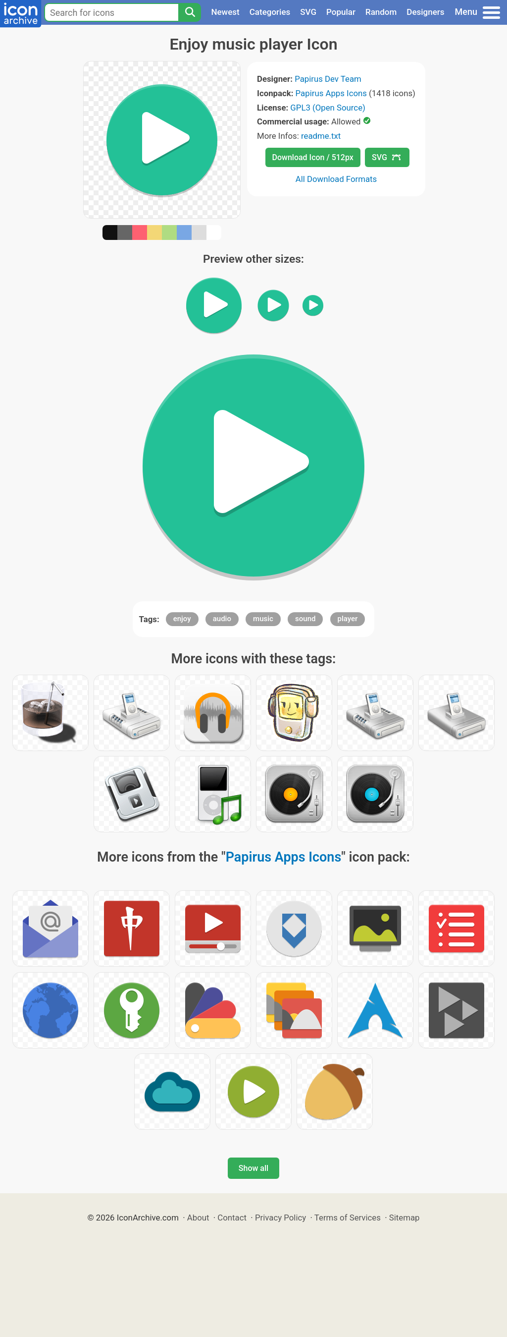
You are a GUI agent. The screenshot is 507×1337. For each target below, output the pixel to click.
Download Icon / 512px (313, 157)
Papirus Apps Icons (331, 93)
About (198, 1217)
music (263, 618)
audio (222, 618)
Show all (253, 1168)
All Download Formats (336, 179)
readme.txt (321, 136)
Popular (340, 12)
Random (381, 12)
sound (305, 618)
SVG (308, 12)
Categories (270, 12)
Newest (225, 12)
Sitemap (404, 1217)
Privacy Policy (280, 1217)
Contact (232, 1217)
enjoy (182, 618)
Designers (425, 12)
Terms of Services (347, 1217)
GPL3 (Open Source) (327, 108)
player (348, 618)
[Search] (189, 12)
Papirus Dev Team (328, 79)
